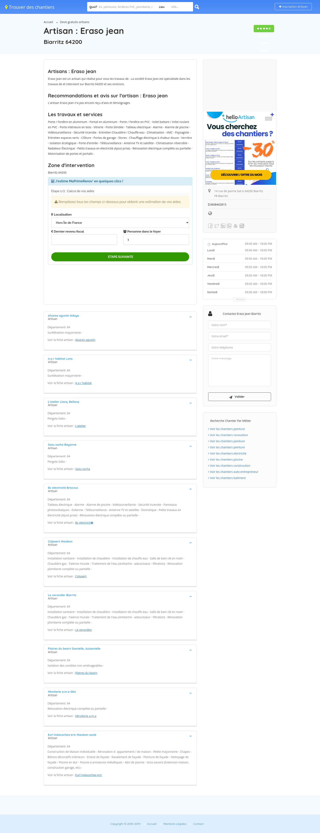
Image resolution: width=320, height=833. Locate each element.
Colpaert (81, 576)
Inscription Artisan (293, 7)
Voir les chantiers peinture (226, 429)
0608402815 (217, 204)
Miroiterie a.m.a (85, 716)
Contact (198, 824)
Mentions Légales (174, 824)
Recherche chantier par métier (230, 421)
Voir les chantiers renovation (228, 435)
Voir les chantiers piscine (225, 460)
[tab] (120, 317)
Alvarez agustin (85, 340)
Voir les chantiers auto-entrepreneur (233, 472)
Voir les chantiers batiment (227, 478)
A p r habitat (83, 383)
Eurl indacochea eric (88, 775)
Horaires (241, 299)
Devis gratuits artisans (74, 22)
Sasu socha (82, 469)
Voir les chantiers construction (229, 466)
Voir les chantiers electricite (227, 454)
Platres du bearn (86, 673)
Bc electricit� (84, 523)
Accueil (48, 22)
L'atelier (80, 426)
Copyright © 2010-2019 (125, 824)
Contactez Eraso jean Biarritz (242, 314)
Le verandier (83, 630)
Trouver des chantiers (29, 7)
